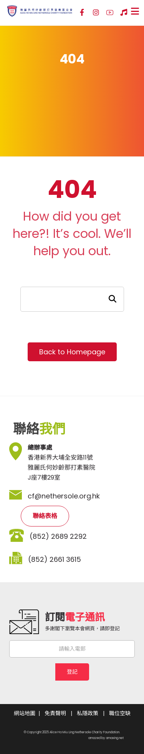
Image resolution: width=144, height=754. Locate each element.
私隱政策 (87, 713)
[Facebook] (82, 13)
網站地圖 (24, 713)
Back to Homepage (72, 352)
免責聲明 (55, 713)
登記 (72, 672)
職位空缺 (120, 713)
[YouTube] (110, 13)
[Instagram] (96, 13)
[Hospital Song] (124, 13)
